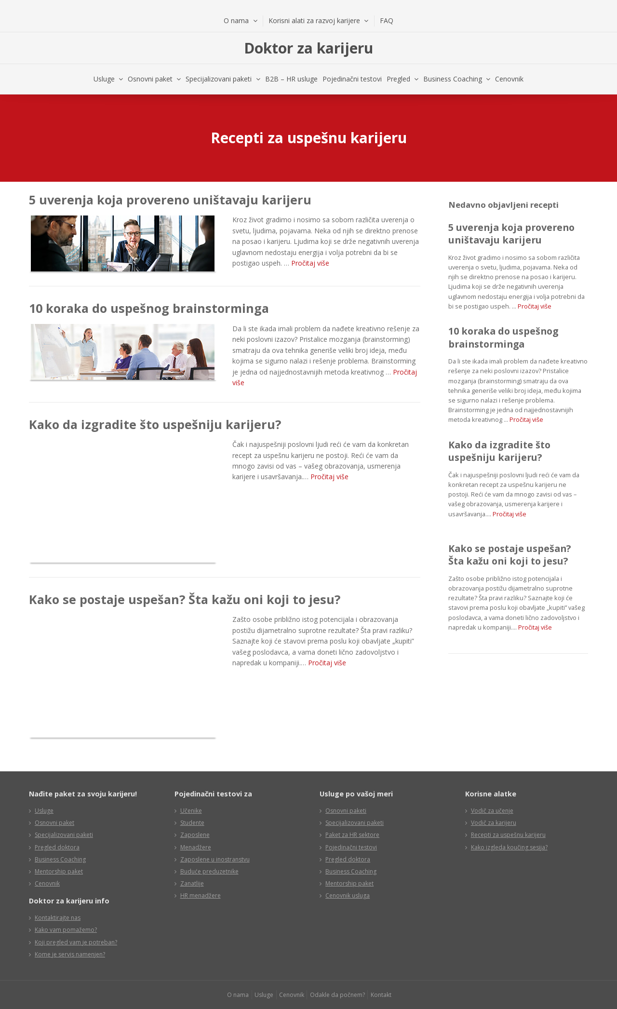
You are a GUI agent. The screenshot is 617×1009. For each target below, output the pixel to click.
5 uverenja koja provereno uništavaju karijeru (170, 199)
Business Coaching (452, 78)
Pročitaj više (310, 263)
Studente (192, 823)
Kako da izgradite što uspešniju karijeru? (155, 424)
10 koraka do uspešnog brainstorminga (149, 308)
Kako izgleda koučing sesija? (509, 847)
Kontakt (381, 995)
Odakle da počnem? (337, 995)
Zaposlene (195, 835)
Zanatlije (192, 883)
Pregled (398, 78)
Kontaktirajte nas (57, 918)
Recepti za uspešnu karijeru (508, 835)
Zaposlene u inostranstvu (215, 859)
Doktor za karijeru (308, 48)
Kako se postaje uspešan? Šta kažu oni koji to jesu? (184, 599)
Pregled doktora (57, 847)
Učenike (191, 811)
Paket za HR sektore (352, 835)
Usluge (104, 78)
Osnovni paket (150, 78)
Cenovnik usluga (347, 895)
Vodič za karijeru (493, 823)
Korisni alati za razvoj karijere (314, 20)
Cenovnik (509, 78)
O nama (236, 20)
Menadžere (195, 847)
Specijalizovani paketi (219, 78)
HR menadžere (200, 895)
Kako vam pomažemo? (66, 930)
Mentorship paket (59, 871)
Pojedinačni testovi (352, 78)
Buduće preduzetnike (209, 871)
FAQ (386, 20)
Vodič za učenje (492, 811)
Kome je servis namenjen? (70, 954)
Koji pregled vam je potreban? (76, 942)
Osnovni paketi (345, 811)
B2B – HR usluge (291, 78)
